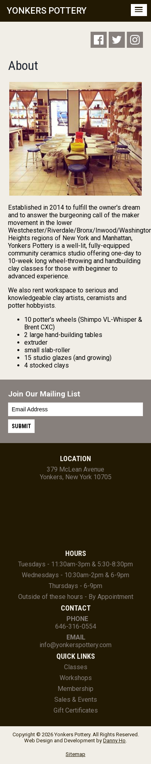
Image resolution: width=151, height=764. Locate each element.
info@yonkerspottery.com (75, 645)
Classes (75, 667)
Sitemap (75, 754)
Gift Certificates (76, 710)
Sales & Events (75, 699)
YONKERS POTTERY (47, 11)
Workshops (76, 678)
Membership (75, 689)
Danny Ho (114, 740)
